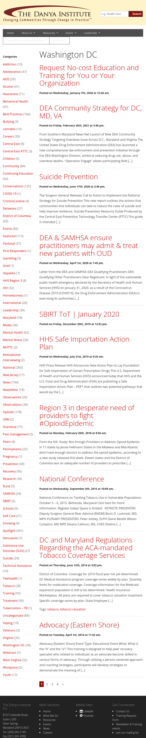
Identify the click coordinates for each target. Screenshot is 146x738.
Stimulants (10, 538)
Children (9, 159)
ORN (6, 419)
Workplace (10, 667)
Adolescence (12, 72)
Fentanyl (9, 243)
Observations (12, 404)
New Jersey (10, 375)
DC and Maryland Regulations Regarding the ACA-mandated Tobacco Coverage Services (86, 547)
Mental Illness (12, 340)
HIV (5, 288)
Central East (11, 144)
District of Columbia (17, 216)
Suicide (8, 558)
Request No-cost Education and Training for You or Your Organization (89, 75)
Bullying (8, 121)
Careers (8, 136)
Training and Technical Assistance (26, 40)
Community (11, 166)
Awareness (10, 94)
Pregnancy (10, 456)
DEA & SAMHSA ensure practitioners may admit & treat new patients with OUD (88, 245)
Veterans (9, 630)
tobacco (53, 609)
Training (8, 593)
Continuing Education (18, 173)
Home (10, 33)
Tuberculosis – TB (15, 608)
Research (9, 479)
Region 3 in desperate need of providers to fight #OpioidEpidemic (86, 415)
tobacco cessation (73, 609)
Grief (6, 266)
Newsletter (10, 390)
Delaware (9, 208)
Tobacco (9, 586)
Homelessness (13, 295)
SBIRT (7, 501)
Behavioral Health (15, 101)
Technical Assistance (17, 566)
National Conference (71, 479)
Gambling (10, 258)
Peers (7, 442)
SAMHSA (9, 493)
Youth (7, 675)
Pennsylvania (12, 449)
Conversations (13, 186)
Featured (9, 236)
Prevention (10, 464)
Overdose (10, 427)
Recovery (9, 471)
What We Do (50, 715)
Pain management (16, 434)
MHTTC (8, 347)
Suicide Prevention (68, 176)
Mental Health (13, 332)
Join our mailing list (127, 732)
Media (7, 325)
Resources (49, 33)
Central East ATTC (15, 151)
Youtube (86, 715)
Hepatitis (9, 273)
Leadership (90, 33)
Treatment (10, 601)
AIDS (6, 79)
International (12, 303)
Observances (12, 397)
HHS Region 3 (12, 280)
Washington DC (14, 645)
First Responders (15, 251)
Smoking (9, 523)
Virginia (8, 638)
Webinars (9, 653)
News (7, 382)
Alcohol (8, 86)
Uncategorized (13, 615)
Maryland (9, 318)
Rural (6, 486)
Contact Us (59, 40)
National (9, 367)
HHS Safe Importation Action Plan (84, 343)
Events (69, 33)
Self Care (9, 516)
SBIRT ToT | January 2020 (79, 314)
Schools (8, 508)
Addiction (9, 64)
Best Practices (13, 114)
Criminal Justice (14, 201)
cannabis (9, 129)
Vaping (8, 623)
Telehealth (10, 578)
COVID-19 (10, 194)
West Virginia (12, 660)
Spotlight (9, 531)
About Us (27, 33)
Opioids (8, 412)
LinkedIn (87, 711)
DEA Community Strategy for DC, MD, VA (90, 111)
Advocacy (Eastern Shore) (79, 625)
